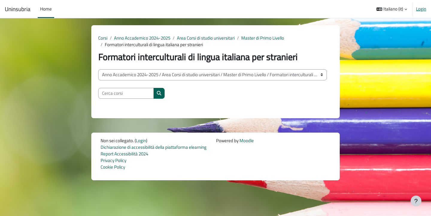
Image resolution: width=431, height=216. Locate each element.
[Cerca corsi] (126, 93)
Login (421, 9)
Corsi (102, 37)
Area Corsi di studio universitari (206, 37)
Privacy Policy (113, 161)
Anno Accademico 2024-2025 (142, 37)
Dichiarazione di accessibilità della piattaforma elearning (154, 147)
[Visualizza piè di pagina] (416, 201)
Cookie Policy (113, 167)
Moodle (246, 140)
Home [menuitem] (46, 8)
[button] (392, 9)
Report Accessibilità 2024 (124, 154)
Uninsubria (18, 9)
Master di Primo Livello (262, 37)
